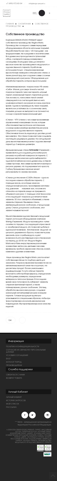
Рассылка (11, 407)
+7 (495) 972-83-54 (14, 3)
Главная (10, 23)
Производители (14, 365)
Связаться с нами (15, 374)
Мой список (12, 403)
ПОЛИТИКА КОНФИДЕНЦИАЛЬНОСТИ (22, 346)
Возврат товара (14, 378)
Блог (8, 358)
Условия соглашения (17, 355)
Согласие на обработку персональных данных (26, 350)
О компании (24, 23)
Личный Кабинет (14, 397)
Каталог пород (14, 361)
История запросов (16, 400)
